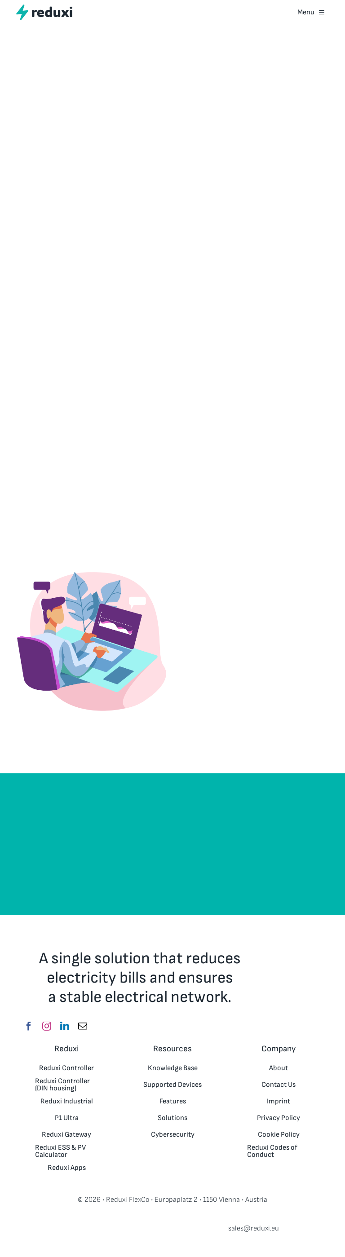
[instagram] (46, 1026)
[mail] (82, 1026)
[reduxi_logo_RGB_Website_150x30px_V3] (44, 7)
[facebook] (28, 1026)
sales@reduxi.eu (253, 1228)
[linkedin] (64, 1026)
